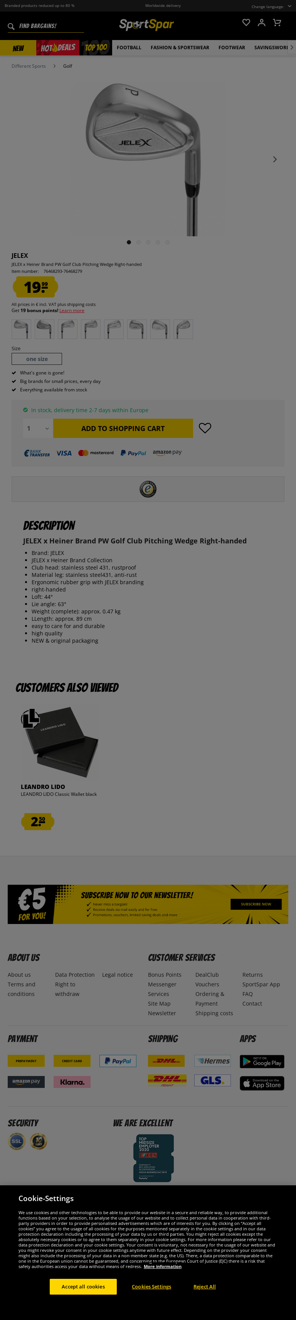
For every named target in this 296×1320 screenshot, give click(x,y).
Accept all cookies (83, 1302)
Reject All (204, 1302)
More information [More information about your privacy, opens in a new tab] (163, 1282)
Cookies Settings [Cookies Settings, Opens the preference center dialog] (151, 1302)
